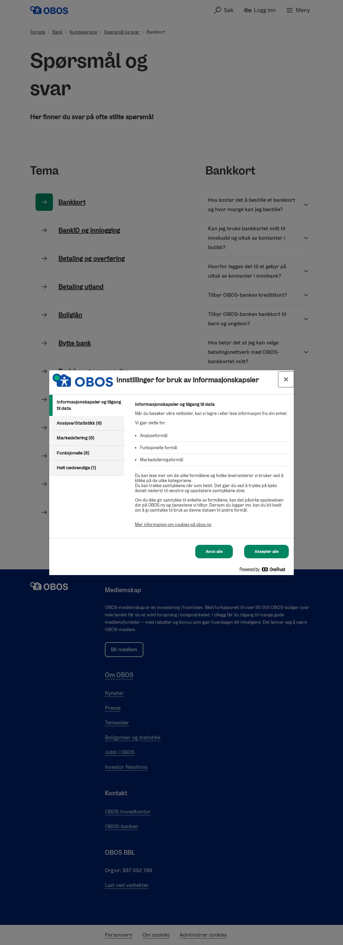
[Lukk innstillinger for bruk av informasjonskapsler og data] (286, 379)
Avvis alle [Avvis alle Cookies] (214, 551)
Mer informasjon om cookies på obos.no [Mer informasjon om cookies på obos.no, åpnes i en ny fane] (173, 524)
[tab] (86, 405)
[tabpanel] (211, 468)
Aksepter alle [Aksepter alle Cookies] (266, 551)
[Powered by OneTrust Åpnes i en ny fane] (264, 571)
